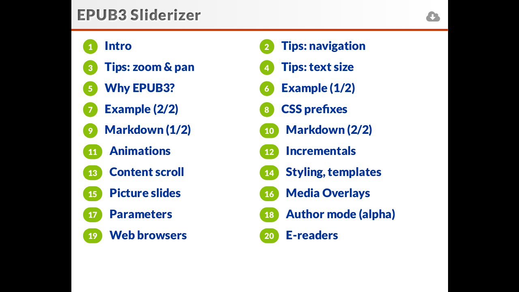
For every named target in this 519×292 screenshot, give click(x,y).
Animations (140, 151)
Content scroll (146, 172)
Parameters (140, 214)
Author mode (340, 214)
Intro (118, 46)
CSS (314, 108)
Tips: (323, 46)
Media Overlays (328, 193)
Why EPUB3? (140, 88)
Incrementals (321, 151)
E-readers (312, 235)
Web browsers (148, 235)
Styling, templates (333, 172)
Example (318, 88)
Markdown (148, 129)
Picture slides (145, 193)
